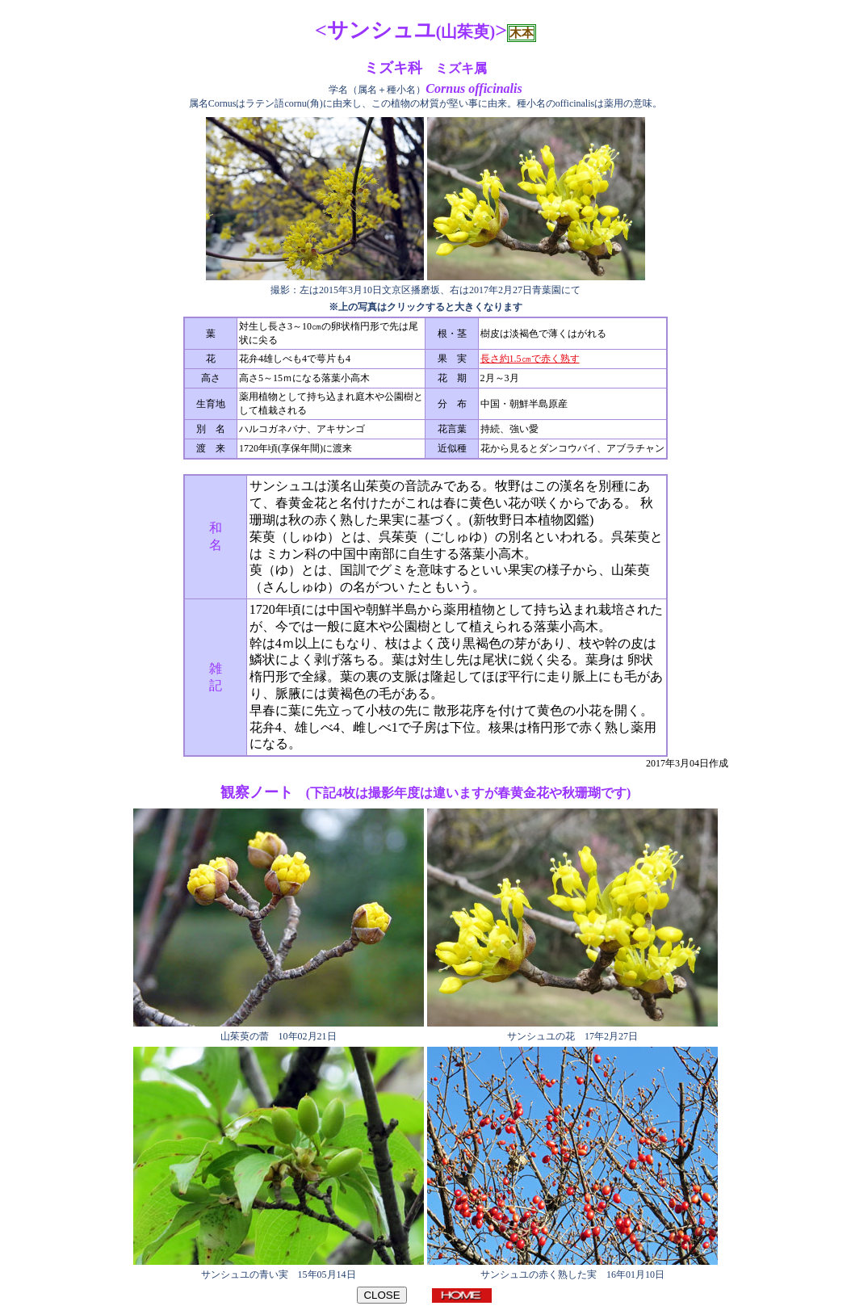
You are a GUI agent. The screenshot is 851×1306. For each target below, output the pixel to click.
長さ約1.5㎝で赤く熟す (530, 358)
